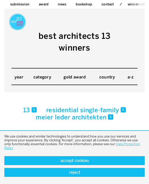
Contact (108, 4)
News (62, 4)
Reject (74, 172)
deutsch (138, 4)
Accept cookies (74, 160)
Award (43, 4)
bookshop (84, 4)
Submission (19, 4)
